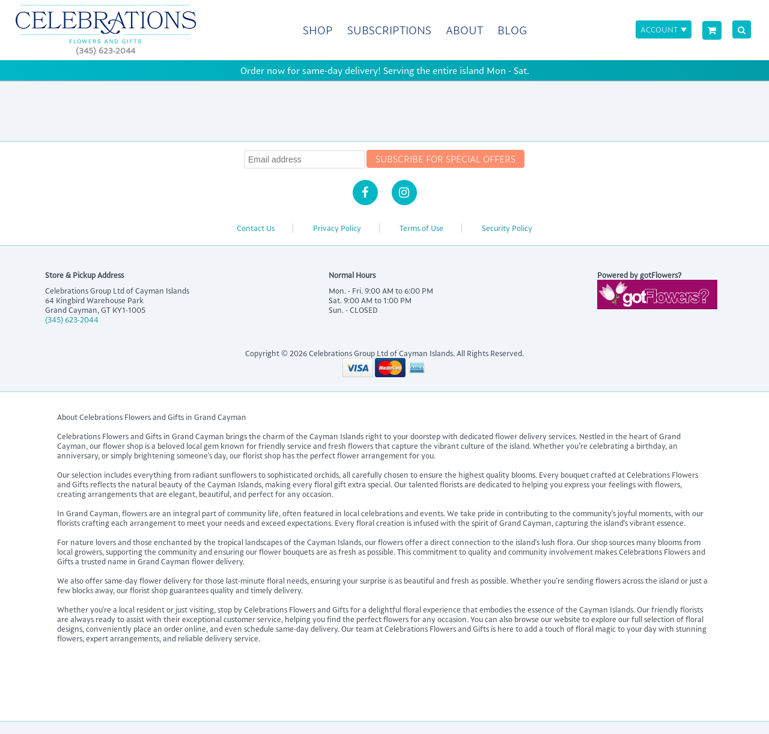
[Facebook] (365, 192)
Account (659, 29)
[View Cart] (712, 30)
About (464, 30)
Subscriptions (389, 30)
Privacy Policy (337, 228)
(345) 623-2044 (105, 50)
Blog (512, 30)
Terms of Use (421, 228)
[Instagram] (404, 192)
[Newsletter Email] (305, 159)
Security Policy (507, 228)
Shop (318, 30)
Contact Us (256, 228)
